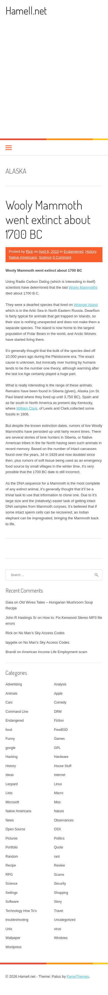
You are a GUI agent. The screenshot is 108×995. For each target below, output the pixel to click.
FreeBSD (61, 730)
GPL (57, 748)
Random (12, 856)
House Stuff (62, 766)
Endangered (73, 251)
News (10, 820)
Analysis (60, 684)
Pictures (11, 838)
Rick (29, 251)
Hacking (11, 757)
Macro (58, 793)
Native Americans (23, 257)
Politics (59, 838)
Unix (9, 929)
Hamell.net (26, 10)
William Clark (26, 408)
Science (45, 257)
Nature (59, 811)
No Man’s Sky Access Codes (42, 633)
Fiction (59, 720)
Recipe (11, 865)
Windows (61, 938)
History (90, 251)
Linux (58, 784)
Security (60, 883)
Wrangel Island (85, 305)
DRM (57, 712)
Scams (59, 875)
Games (59, 739)
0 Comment (62, 257)
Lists (9, 793)
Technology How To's (21, 911)
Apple (58, 693)
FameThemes (78, 976)
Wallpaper (13, 938)
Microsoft (12, 802)
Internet (59, 775)
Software (12, 902)
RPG (9, 875)
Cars (9, 702)
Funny (10, 739)
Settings (11, 893)
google (11, 748)
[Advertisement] (54, 81)
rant (57, 856)
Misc (57, 802)
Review (59, 865)
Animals (11, 693)
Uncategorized (64, 920)
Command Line (17, 712)
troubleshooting (17, 920)
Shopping (61, 893)
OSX (57, 829)
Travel (58, 911)
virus (57, 929)
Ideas (10, 775)
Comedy (60, 702)
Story (58, 902)
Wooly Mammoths (83, 287)
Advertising (14, 684)
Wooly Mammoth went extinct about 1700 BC (48, 219)
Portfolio (12, 847)
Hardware (61, 757)
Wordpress (14, 947)
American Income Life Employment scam (54, 652)
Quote (58, 847)
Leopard (12, 784)
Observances (64, 820)
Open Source (15, 829)
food (9, 730)
